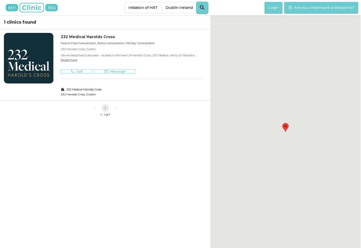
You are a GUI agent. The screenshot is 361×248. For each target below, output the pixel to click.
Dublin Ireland (179, 7)
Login (273, 7)
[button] (285, 127)
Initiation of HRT (143, 7)
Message (115, 71)
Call (77, 71)
